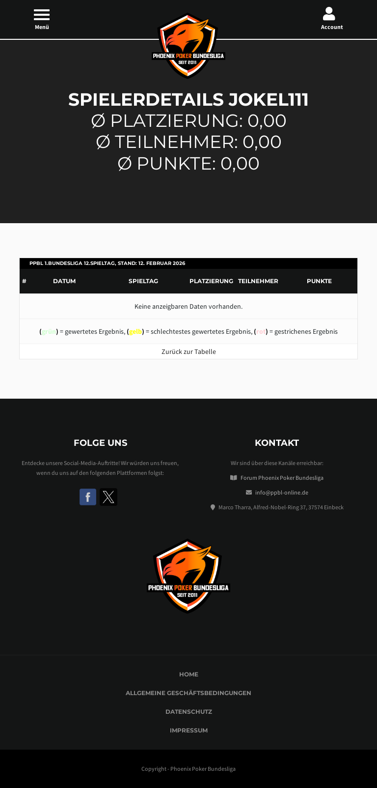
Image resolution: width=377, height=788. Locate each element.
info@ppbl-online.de (281, 492)
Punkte (319, 281)
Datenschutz (188, 711)
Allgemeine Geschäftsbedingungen (188, 693)
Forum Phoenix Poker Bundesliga (282, 477)
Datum (64, 281)
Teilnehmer (258, 281)
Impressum (189, 730)
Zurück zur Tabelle (189, 351)
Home (188, 674)
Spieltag (143, 281)
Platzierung (211, 281)
